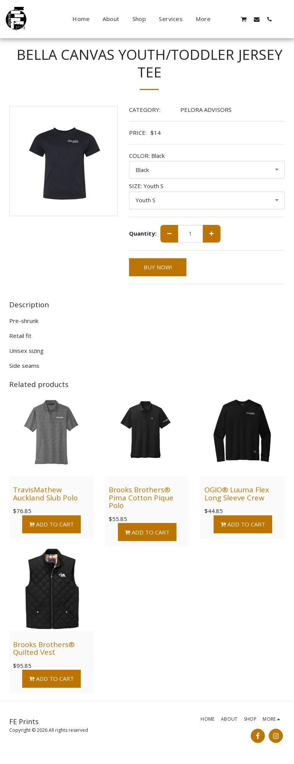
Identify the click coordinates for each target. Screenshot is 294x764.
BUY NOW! (158, 267)
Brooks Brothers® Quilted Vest (44, 648)
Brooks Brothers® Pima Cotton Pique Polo (141, 497)
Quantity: (143, 233)
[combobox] (207, 170)
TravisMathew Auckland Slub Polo (45, 493)
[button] (231, 19)
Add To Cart (51, 524)
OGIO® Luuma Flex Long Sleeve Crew (236, 493)
